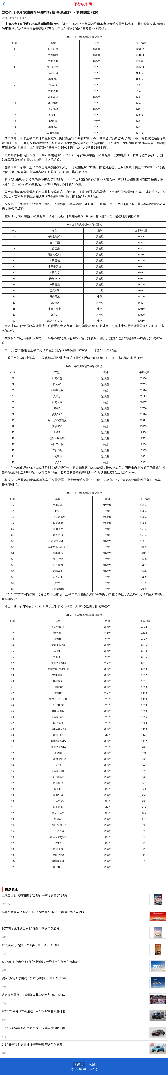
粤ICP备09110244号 (84, 1069)
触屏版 (79, 1064)
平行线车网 (83, 4)
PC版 (91, 1064)
